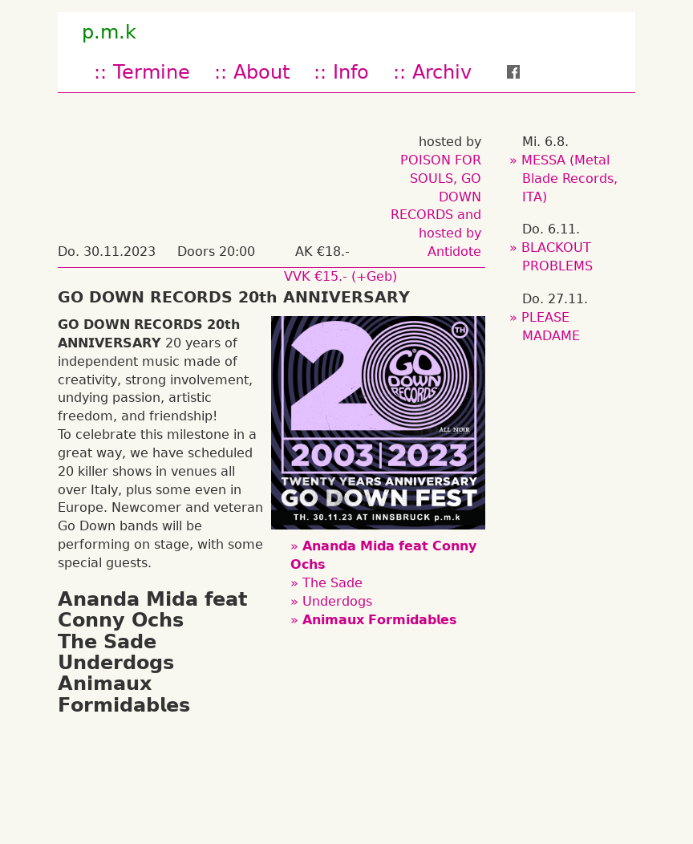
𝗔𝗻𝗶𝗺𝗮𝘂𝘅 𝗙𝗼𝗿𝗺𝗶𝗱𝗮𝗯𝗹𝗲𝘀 (379, 619)
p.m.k (109, 32)
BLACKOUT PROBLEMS (557, 257)
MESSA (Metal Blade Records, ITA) (570, 178)
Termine (151, 72)
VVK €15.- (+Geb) (340, 276)
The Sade (332, 582)
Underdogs (337, 601)
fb (524, 72)
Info (351, 72)
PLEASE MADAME (551, 326)
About (261, 72)
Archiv (442, 72)
